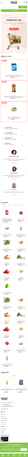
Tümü (5, 205)
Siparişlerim (3, 430)
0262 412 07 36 (7, 404)
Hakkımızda (3, 414)
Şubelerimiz (3, 422)
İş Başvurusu (3, 416)
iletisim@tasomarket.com (8, 406)
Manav (9, 205)
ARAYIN (23, 449)
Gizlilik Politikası (4, 420)
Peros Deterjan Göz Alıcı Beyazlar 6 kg (14, 75)
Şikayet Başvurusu (4, 418)
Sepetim (2, 432)
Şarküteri (14, 205)
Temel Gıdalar (21, 205)
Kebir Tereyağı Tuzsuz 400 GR (14, 117)
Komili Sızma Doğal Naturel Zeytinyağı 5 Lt (14, 96)
